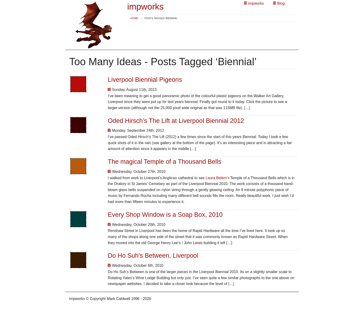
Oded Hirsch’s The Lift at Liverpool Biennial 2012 (176, 120)
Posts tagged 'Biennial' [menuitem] (161, 18)
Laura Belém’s (217, 178)
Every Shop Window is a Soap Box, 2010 (165, 214)
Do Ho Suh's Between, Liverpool (153, 255)
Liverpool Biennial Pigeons (145, 79)
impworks (145, 6)
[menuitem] (134, 18)
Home (134, 18)
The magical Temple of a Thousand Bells (164, 161)
